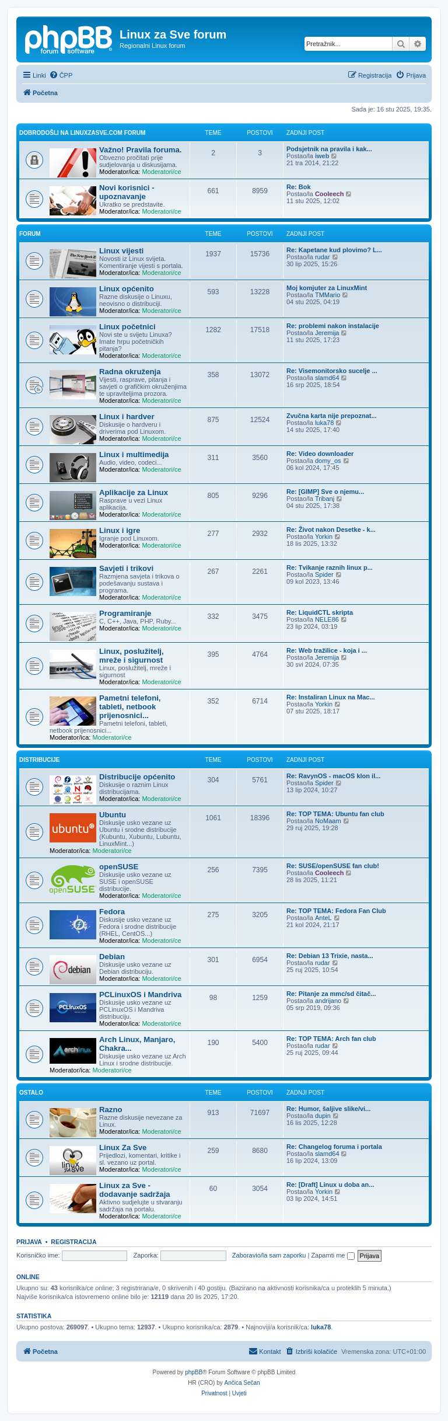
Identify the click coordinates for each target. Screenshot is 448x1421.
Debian (112, 956)
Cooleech (329, 193)
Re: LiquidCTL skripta (319, 612)
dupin (323, 1115)
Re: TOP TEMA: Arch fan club (331, 1038)
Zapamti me (332, 1255)
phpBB (193, 1372)
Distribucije (39, 760)
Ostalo (31, 1092)
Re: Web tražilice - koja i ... (326, 650)
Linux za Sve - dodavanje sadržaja (134, 1190)
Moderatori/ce (161, 171)
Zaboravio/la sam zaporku (269, 1255)
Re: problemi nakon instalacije (332, 325)
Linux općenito (126, 288)
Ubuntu (112, 814)
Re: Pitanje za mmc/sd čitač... (331, 993)
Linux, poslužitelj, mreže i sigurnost (131, 655)
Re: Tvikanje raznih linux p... (329, 567)
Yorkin (323, 536)
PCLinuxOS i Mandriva (140, 994)
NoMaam (328, 820)
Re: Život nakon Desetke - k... (331, 529)
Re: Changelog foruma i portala (334, 1146)
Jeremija (327, 332)
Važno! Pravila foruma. (140, 149)
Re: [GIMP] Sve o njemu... (325, 491)
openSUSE (118, 866)
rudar (322, 256)
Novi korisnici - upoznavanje (127, 192)
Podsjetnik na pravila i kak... (329, 148)
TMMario (327, 294)
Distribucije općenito (137, 776)
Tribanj (324, 498)
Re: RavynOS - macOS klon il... (333, 775)
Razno (111, 1109)
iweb (322, 155)
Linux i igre (119, 530)
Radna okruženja (130, 371)
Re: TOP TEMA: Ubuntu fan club (335, 813)
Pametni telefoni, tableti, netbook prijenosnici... (130, 707)
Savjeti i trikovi (126, 568)
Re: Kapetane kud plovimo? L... (334, 249)
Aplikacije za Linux (133, 492)
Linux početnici (127, 326)
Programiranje (125, 613)
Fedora (112, 911)
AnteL (323, 917)
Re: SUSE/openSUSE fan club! (332, 865)
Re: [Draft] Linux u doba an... (330, 1184)
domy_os (328, 460)
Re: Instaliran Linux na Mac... (330, 697)
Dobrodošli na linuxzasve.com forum (82, 133)
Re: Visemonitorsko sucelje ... (331, 370)
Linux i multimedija (134, 454)
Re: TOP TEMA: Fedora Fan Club (336, 910)
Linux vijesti (121, 250)
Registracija (73, 1241)
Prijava (29, 1241)
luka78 (324, 422)
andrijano (328, 1000)
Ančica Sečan (242, 1383)
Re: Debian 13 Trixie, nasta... (329, 955)
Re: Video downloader (320, 453)
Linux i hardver (127, 416)
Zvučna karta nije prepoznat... (331, 415)
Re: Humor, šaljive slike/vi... (328, 1108)
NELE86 (327, 619)
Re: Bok (298, 186)
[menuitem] (61, 75)
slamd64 (327, 377)
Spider (324, 574)
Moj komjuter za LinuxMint (326, 287)
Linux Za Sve (122, 1147)
